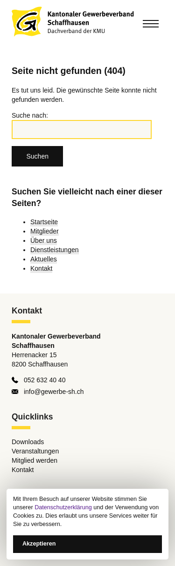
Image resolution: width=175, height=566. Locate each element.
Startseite (44, 222)
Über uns (43, 240)
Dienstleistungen (54, 249)
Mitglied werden (34, 460)
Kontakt (41, 268)
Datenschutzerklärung (63, 507)
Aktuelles (43, 259)
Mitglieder (44, 231)
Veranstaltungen (35, 451)
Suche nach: (30, 115)
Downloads (28, 442)
